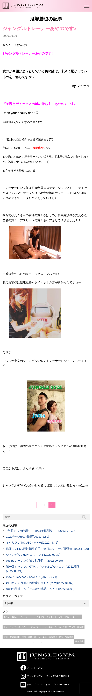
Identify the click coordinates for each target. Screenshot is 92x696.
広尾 (6, 637)
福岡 (30, 637)
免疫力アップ (69, 627)
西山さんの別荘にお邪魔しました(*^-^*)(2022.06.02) (40, 583)
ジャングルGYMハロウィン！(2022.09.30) (33, 554)
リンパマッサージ (38, 627)
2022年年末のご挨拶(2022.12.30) (27, 536)
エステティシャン (20, 617)
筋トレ (37, 637)
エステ (7, 617)
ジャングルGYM (35, 668)
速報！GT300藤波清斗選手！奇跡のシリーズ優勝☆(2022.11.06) (47, 548)
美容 (45, 637)
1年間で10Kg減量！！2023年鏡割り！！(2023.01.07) (40, 530)
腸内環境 (53, 637)
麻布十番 (79, 641)
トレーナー (76, 617)
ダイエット (51, 617)
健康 (51, 627)
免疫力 (58, 627)
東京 (24, 637)
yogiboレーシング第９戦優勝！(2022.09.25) (34, 560)
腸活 (61, 637)
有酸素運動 (15, 637)
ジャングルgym (37, 617)
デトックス (64, 617)
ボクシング (23, 627)
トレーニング (10, 627)
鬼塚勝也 (69, 637)
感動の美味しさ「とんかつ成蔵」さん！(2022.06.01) (40, 589)
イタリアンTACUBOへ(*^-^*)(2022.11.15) (32, 542)
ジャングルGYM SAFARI (57, 676)
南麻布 (80, 627)
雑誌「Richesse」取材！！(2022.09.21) (31, 577)
